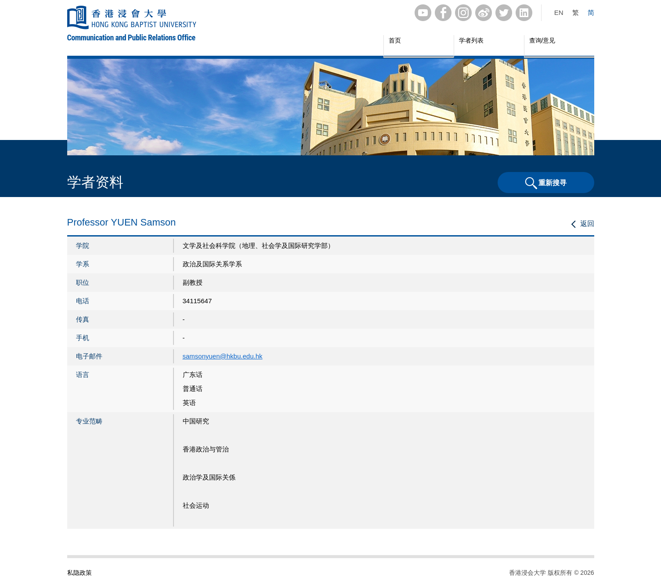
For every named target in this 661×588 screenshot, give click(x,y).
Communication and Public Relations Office (131, 37)
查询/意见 (542, 40)
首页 (395, 40)
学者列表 (471, 40)
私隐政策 (79, 572)
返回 (587, 223)
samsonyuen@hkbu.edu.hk (223, 356)
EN (558, 12)
